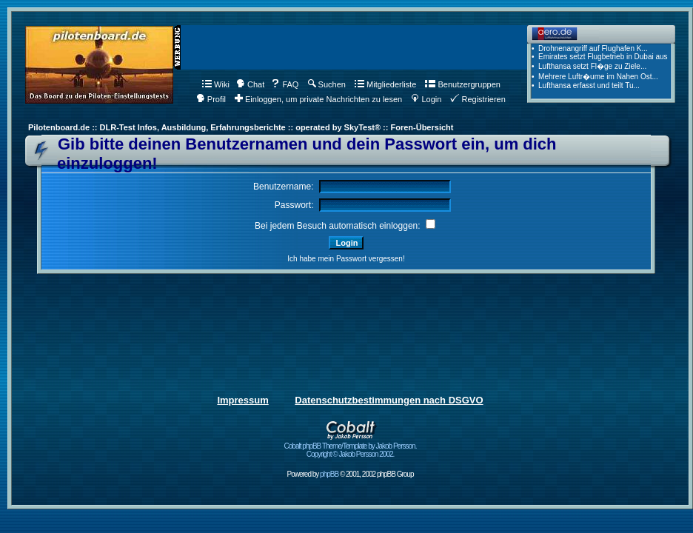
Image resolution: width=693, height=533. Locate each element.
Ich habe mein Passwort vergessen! (345, 259)
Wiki (216, 84)
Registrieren (477, 99)
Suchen (327, 84)
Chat (250, 84)
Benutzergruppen (462, 84)
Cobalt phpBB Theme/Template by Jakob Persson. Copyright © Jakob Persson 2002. (350, 446)
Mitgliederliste (385, 84)
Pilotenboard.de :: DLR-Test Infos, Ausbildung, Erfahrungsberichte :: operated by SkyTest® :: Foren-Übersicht (240, 127)
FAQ (284, 84)
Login (426, 99)
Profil (211, 99)
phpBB (329, 474)
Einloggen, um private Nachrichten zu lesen (318, 99)
